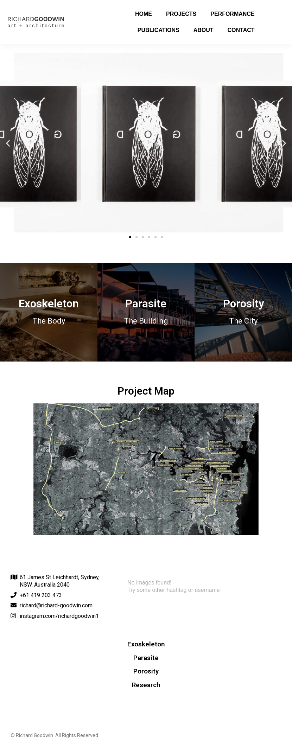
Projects (181, 14)
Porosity (146, 671)
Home (143, 14)
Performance (232, 14)
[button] (130, 237)
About (203, 30)
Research (146, 685)
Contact (241, 30)
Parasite (146, 658)
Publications (158, 30)
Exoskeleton (146, 644)
